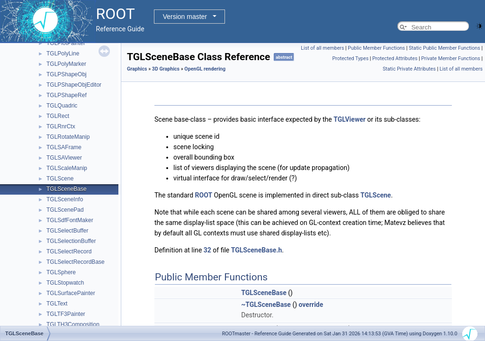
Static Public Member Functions (444, 48)
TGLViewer (349, 119)
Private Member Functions (450, 58)
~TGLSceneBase (266, 304)
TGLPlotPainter (65, 43)
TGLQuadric (61, 105)
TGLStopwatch (65, 282)
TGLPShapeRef (66, 95)
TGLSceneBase (66, 189)
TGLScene (59, 178)
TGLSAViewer (64, 157)
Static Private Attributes (409, 69)
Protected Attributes (394, 58)
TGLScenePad (65, 209)
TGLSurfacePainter (70, 293)
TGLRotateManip (68, 137)
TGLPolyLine (62, 53)
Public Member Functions (376, 48)
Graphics (137, 69)
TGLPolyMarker (66, 64)
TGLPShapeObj (66, 74)
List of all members (322, 48)
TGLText (56, 303)
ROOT (204, 195)
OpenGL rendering (204, 69)
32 (207, 250)
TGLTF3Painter (65, 314)
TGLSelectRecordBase (75, 262)
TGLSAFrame (63, 147)
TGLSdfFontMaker (69, 220)
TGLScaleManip (66, 168)
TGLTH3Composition (72, 324)
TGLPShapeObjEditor (73, 84)
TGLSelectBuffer (67, 230)
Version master (185, 16)
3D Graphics (166, 69)
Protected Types (350, 58)
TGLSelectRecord (68, 251)
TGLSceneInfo (64, 199)
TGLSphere (61, 272)
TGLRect (57, 116)
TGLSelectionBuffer (71, 241)
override (311, 304)
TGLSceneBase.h (256, 250)
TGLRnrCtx (60, 126)
